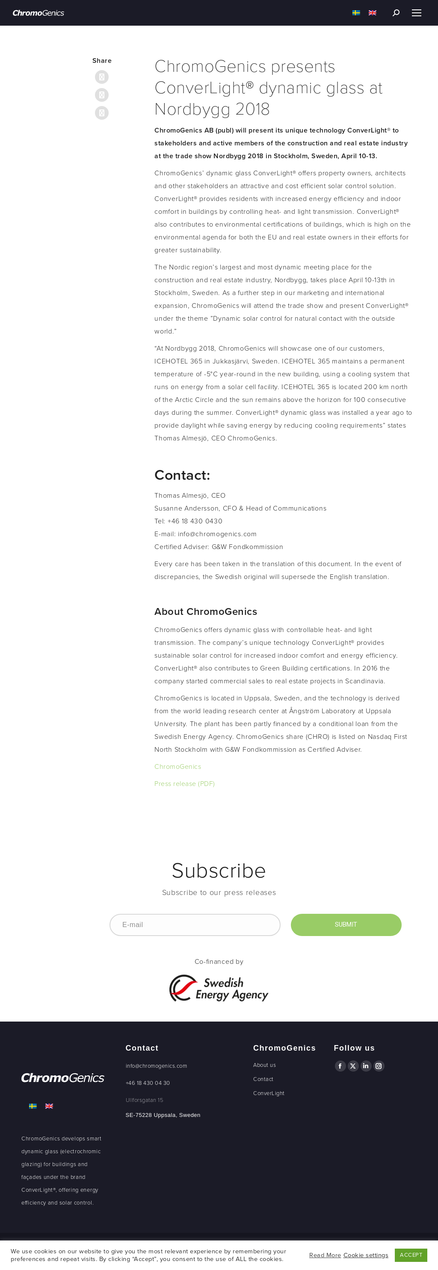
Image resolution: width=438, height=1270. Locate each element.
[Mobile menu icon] (416, 12)
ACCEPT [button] (411, 1255)
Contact (263, 1079)
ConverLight (269, 1093)
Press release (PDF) (184, 784)
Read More (325, 1255)
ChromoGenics (177, 766)
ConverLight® (38, 1190)
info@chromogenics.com (156, 1066)
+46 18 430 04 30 (148, 1083)
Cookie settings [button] (366, 1255)
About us (264, 1065)
